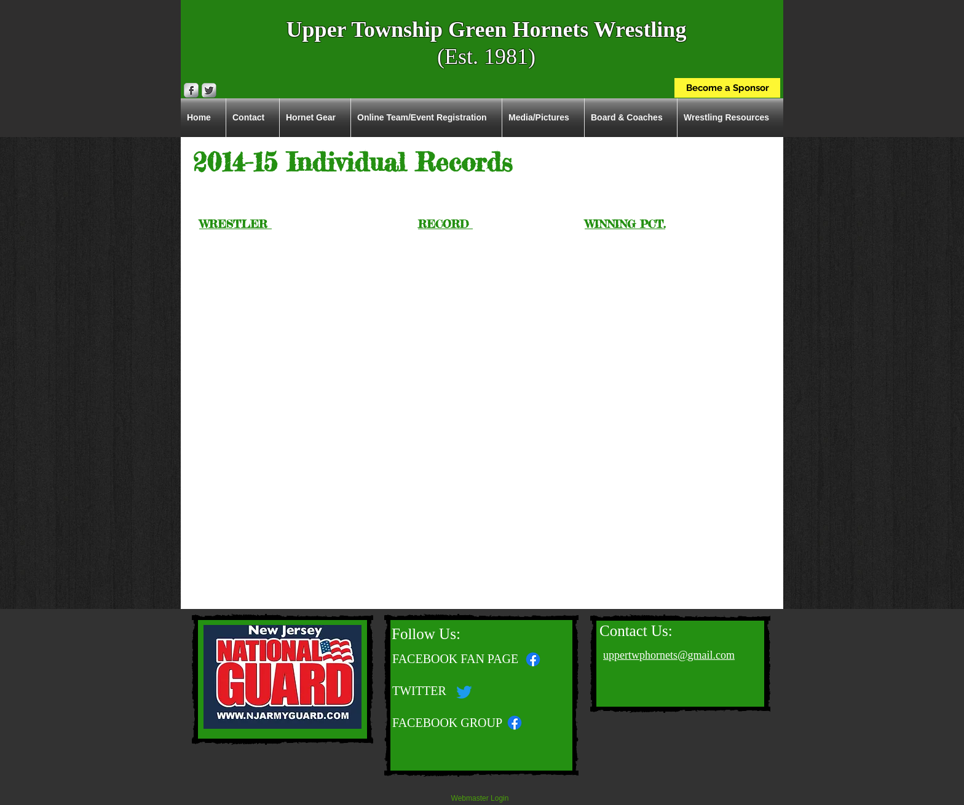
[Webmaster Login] (479, 799)
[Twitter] (464, 692)
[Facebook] (514, 722)
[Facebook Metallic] (191, 90)
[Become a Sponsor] (727, 88)
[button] (730, 117)
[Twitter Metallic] (209, 90)
